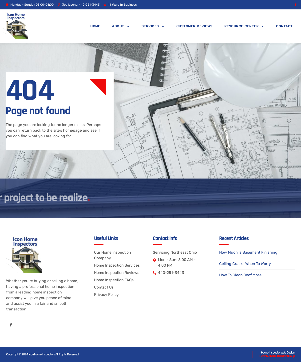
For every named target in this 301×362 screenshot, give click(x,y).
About (121, 26)
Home (95, 26)
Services (153, 26)
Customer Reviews (194, 26)
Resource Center (244, 26)
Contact (284, 26)
